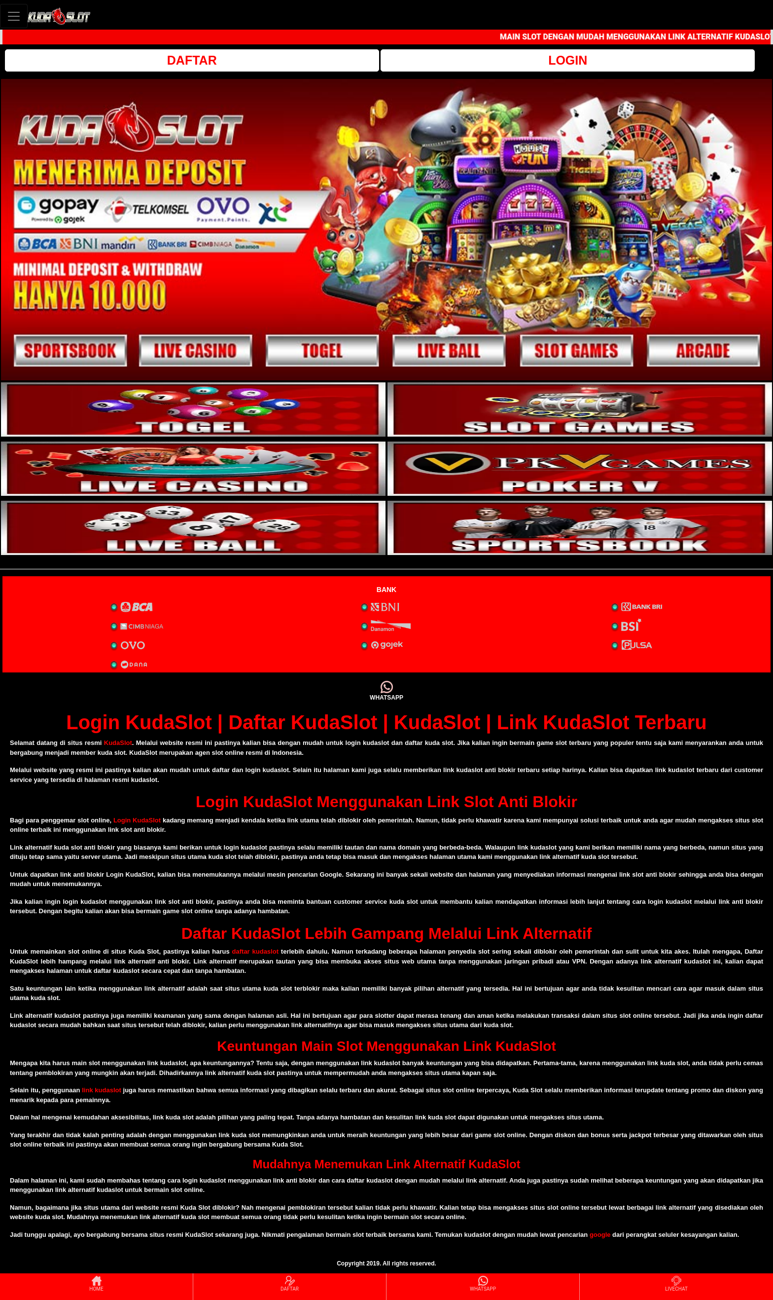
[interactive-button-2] (579, 409)
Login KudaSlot (137, 820)
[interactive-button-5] (193, 528)
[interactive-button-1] (193, 409)
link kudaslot (101, 1090)
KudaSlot (118, 742)
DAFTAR (192, 60)
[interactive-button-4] (579, 469)
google (600, 1234)
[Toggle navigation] (14, 16)
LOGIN (567, 60)
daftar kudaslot (255, 951)
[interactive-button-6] (579, 528)
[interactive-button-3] (193, 469)
